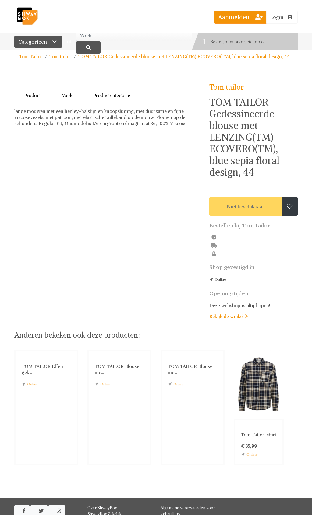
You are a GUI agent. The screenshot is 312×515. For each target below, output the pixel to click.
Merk (67, 95)
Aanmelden (240, 17)
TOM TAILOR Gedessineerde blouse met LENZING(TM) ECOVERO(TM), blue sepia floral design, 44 (184, 56)
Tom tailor (60, 56)
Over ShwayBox (102, 507)
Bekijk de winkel (228, 316)
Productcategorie (111, 95)
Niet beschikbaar (245, 206)
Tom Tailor (30, 56)
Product (32, 95)
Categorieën (38, 42)
